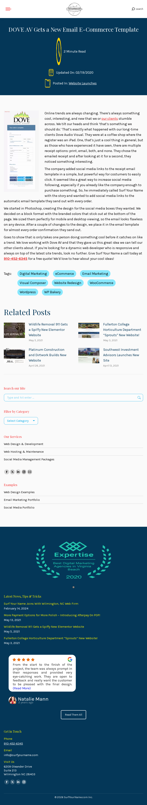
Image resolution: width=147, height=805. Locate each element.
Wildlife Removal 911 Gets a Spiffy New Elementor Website (48, 329)
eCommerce (64, 274)
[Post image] (14, 330)
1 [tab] (73, 587)
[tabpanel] (73, 560)
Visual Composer (33, 283)
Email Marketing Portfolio (22, 500)
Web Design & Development (23, 444)
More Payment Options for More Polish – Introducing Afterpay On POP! (52, 615)
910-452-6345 (13, 743)
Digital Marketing (33, 274)
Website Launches (83, 83)
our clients (109, 118)
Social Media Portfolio (19, 507)
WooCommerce (101, 283)
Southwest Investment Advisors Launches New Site (121, 355)
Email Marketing (95, 274)
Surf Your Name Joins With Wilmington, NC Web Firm (41, 603)
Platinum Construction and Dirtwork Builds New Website (47, 355)
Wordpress (28, 292)
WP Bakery (52, 292)
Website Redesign (67, 283)
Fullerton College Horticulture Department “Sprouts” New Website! (122, 329)
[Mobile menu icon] (8, 9)
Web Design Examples (19, 492)
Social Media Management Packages (29, 459)
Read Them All (73, 714)
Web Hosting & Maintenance (24, 451)
